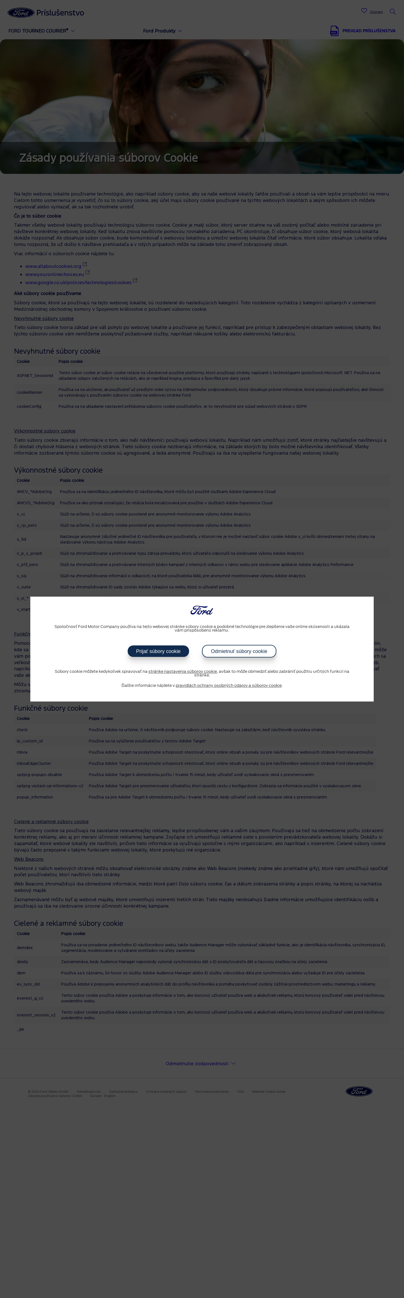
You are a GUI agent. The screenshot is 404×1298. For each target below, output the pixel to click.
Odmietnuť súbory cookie (239, 651)
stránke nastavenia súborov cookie (182, 672)
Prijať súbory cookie (158, 651)
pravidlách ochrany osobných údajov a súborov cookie (229, 686)
